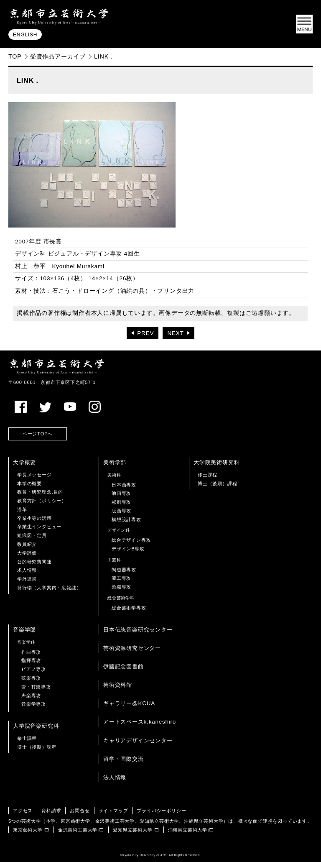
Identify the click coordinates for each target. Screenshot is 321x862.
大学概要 (24, 462)
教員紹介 (27, 544)
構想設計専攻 (126, 519)
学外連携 (27, 578)
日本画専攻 (124, 484)
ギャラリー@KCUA (129, 703)
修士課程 (207, 474)
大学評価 (27, 552)
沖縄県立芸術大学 (187, 829)
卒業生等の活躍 (34, 518)
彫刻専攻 (121, 501)
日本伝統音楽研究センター (138, 630)
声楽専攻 (31, 695)
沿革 (22, 509)
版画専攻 (121, 510)
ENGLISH (25, 35)
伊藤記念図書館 (123, 666)
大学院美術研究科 (216, 462)
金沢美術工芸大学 (77, 829)
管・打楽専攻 (36, 686)
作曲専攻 (31, 652)
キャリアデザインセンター (138, 740)
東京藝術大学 (28, 829)
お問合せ (79, 810)
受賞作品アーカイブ (58, 56)
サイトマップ (113, 810)
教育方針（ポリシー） (41, 500)
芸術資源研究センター (132, 648)
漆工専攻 (121, 578)
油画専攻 (121, 493)
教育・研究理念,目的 (40, 491)
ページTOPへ (38, 433)
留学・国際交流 (123, 759)
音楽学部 (24, 630)
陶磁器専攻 (124, 569)
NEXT (175, 333)
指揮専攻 (31, 660)
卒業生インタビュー (39, 526)
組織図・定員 (32, 535)
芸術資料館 (117, 685)
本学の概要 (29, 483)
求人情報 (27, 570)
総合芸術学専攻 (129, 607)
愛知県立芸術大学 (132, 829)
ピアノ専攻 (33, 669)
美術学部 (114, 462)
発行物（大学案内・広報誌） (49, 587)
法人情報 (114, 777)
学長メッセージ (34, 474)
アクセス (23, 810)
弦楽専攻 (31, 677)
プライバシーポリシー (161, 810)
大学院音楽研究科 (36, 726)
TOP (15, 56)
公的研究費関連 (34, 561)
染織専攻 (121, 586)
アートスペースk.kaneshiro (139, 722)
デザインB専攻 (128, 548)
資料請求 (51, 810)
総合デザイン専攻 (131, 539)
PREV (145, 333)
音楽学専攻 (33, 703)
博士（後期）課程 (217, 483)
